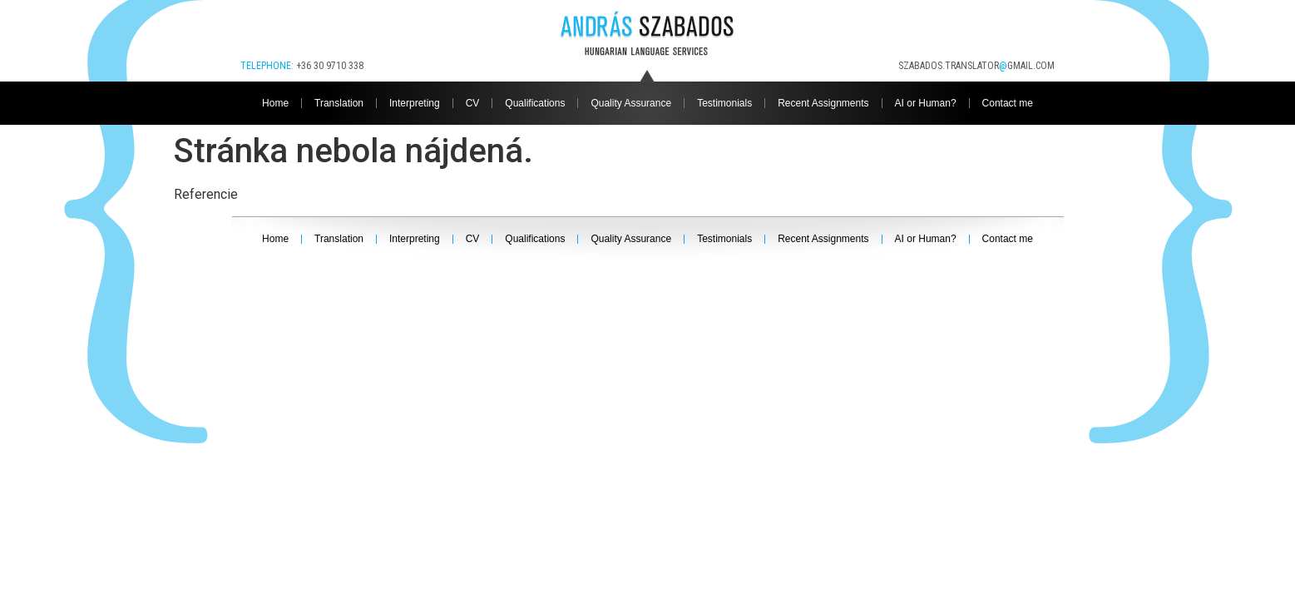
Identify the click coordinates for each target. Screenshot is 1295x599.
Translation (338, 103)
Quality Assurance (631, 103)
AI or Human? (925, 103)
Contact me (1007, 103)
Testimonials (724, 103)
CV (473, 103)
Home (275, 103)
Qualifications (535, 103)
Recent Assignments (823, 103)
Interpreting (414, 103)
